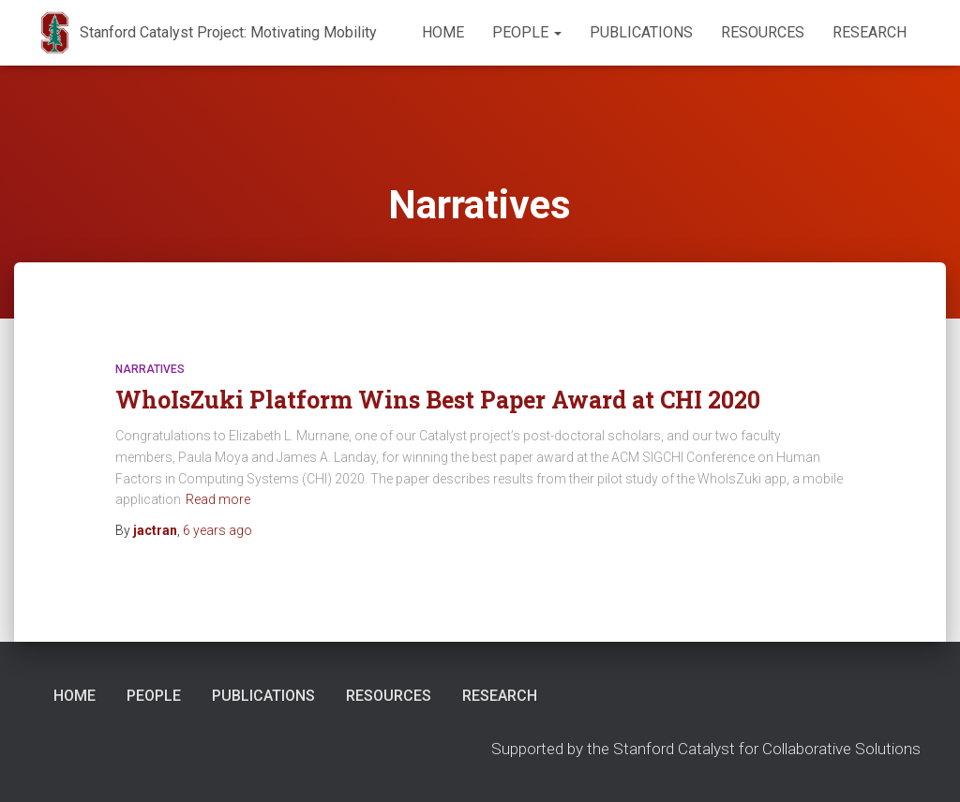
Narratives (150, 369)
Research (869, 32)
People (527, 32)
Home (443, 32)
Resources (762, 32)
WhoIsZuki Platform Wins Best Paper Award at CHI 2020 (437, 399)
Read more (218, 499)
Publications (641, 32)
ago (217, 530)
